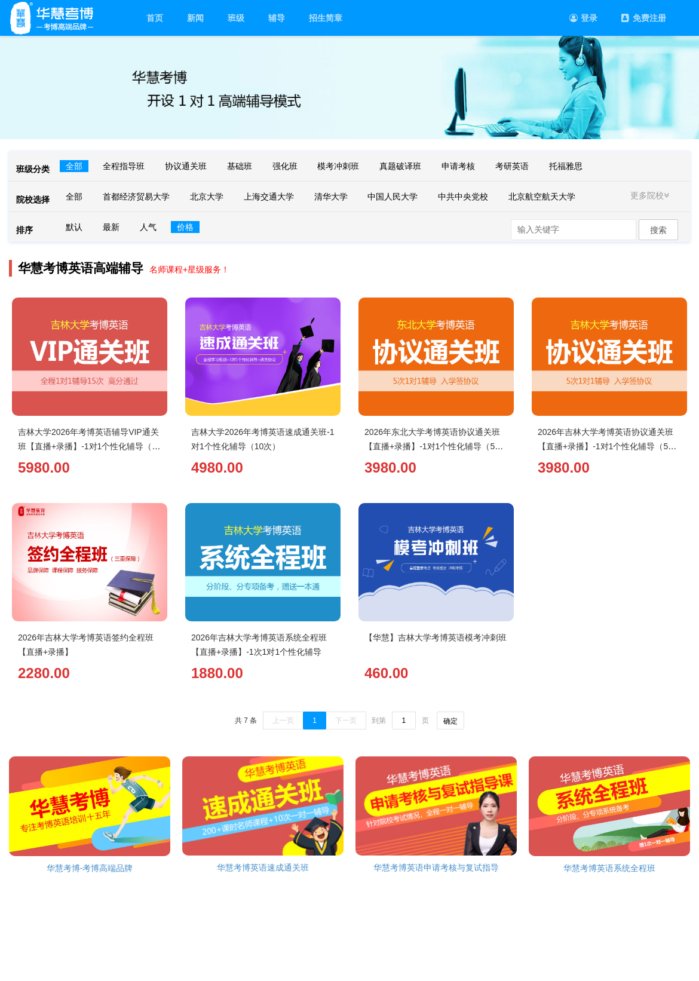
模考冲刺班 (338, 166)
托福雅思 (565, 166)
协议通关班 (186, 166)
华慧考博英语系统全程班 (609, 868)
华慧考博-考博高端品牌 (90, 868)
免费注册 (643, 17)
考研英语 (512, 166)
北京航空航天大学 (541, 196)
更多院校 (651, 195)
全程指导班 (124, 166)
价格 (185, 227)
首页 (154, 18)
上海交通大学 (269, 196)
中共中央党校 (463, 196)
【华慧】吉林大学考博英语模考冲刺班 (435, 637)
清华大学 (331, 196)
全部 (74, 166)
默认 (74, 227)
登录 (583, 17)
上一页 (283, 720)
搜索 (658, 230)
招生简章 (325, 18)
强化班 (285, 166)
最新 (111, 227)
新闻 (195, 18)
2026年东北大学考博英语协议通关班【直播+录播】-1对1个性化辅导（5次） (432, 446)
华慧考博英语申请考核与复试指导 (436, 867)
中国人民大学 (392, 196)
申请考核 (458, 166)
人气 (148, 227)
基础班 (239, 166)
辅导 (276, 18)
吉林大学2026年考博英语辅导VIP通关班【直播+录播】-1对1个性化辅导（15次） (89, 446)
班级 (236, 18)
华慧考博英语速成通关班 (263, 867)
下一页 (346, 720)
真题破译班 (400, 166)
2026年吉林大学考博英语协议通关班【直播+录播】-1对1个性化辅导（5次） (605, 446)
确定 (450, 721)
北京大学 (206, 196)
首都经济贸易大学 (136, 196)
